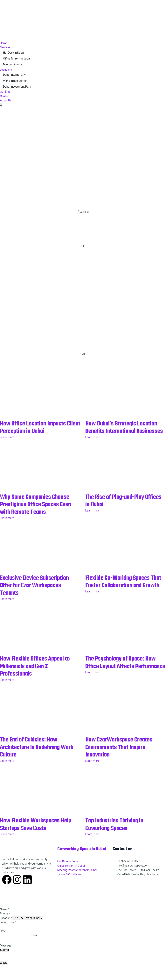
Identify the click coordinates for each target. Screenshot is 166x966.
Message (5, 951)
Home (3, 43)
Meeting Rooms (13, 64)
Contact (5, 96)
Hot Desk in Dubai (13, 52)
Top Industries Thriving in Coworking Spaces (117, 830)
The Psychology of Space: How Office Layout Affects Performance (124, 672)
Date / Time (8, 928)
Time (34, 941)
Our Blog (5, 91)
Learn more (7, 437)
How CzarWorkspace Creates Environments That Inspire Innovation (122, 753)
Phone (5, 919)
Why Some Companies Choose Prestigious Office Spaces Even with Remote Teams (39, 511)
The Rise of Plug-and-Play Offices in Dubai (118, 508)
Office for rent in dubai (16, 58)
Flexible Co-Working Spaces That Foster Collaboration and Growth (123, 592)
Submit (4, 955)
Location (6, 923)
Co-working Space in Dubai (82, 854)
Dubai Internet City (14, 74)
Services (5, 47)
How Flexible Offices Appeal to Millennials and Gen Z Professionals (39, 672)
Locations (6, 69)
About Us (5, 100)
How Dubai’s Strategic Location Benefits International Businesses (125, 431)
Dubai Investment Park (17, 86)
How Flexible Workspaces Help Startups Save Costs (40, 830)
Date (3, 936)
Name (4, 915)
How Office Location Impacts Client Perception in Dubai (37, 427)
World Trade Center (15, 80)
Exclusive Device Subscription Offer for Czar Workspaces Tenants (38, 592)
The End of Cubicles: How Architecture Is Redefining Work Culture (33, 753)
